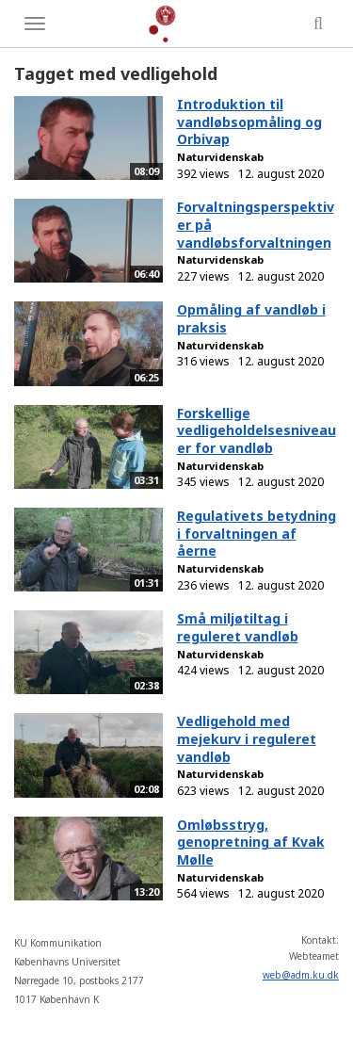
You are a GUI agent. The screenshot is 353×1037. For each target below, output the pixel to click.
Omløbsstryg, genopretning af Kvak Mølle (251, 842)
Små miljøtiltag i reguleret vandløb (237, 627)
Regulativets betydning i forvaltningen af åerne (256, 533)
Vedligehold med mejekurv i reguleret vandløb (246, 738)
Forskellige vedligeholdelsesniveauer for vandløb (256, 430)
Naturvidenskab (220, 157)
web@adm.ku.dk (301, 974)
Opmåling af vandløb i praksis (251, 318)
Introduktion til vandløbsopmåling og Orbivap (249, 121)
